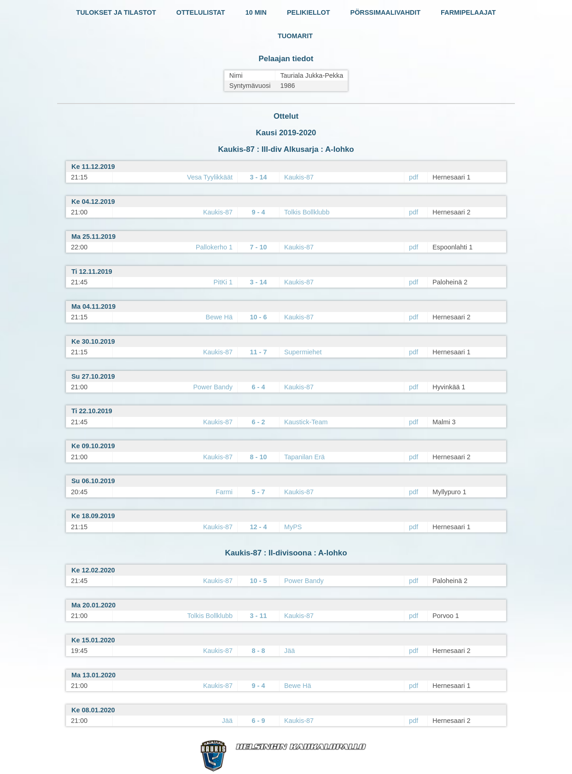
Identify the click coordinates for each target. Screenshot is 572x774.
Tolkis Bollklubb (306, 212)
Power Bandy (213, 387)
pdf (413, 177)
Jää (289, 650)
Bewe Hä (219, 317)
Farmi (224, 492)
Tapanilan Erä (304, 457)
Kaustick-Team (305, 422)
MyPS (293, 527)
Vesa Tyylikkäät (210, 177)
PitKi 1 (223, 282)
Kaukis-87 (299, 177)
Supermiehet (303, 352)
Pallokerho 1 (214, 247)
